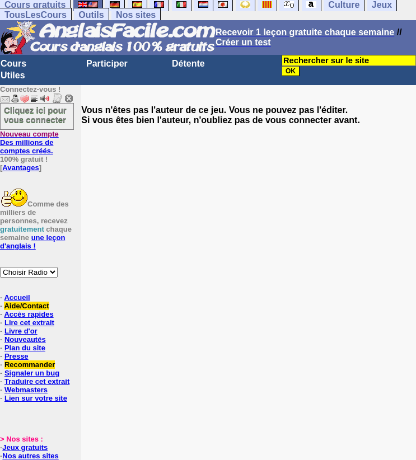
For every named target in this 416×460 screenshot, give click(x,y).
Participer (107, 63)
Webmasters (26, 390)
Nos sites (136, 15)
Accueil (17, 297)
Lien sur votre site (35, 398)
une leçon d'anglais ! (32, 241)
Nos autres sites (30, 456)
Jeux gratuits (25, 447)
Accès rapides (28, 314)
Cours (13, 63)
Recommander (29, 364)
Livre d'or (21, 331)
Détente (188, 63)
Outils (91, 15)
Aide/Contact (26, 306)
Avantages (20, 167)
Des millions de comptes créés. (29, 142)
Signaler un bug (31, 373)
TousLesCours (35, 15)
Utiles (13, 75)
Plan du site (24, 348)
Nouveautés (25, 339)
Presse (16, 356)
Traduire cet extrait (36, 381)
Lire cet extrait (29, 322)
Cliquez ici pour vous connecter (35, 114)
